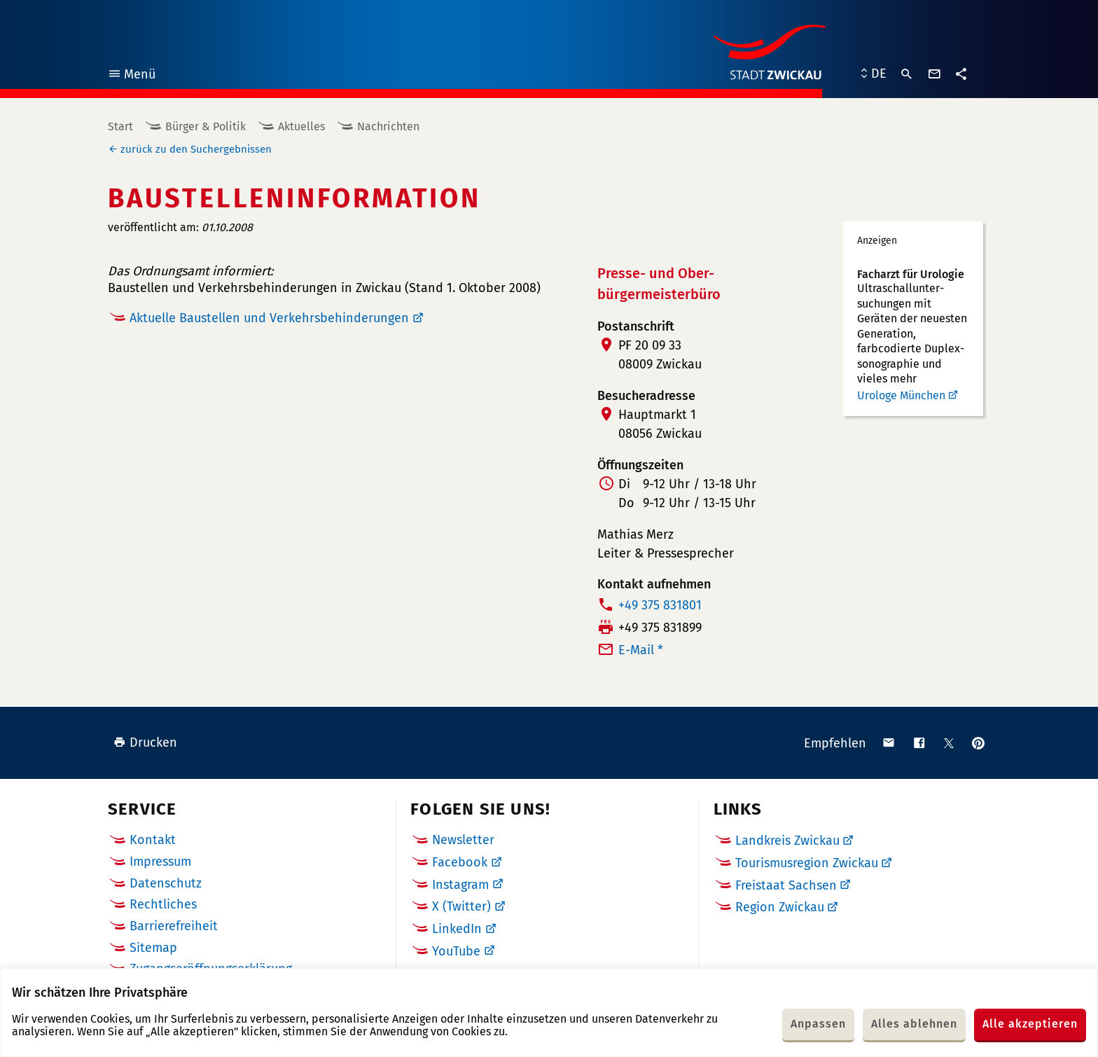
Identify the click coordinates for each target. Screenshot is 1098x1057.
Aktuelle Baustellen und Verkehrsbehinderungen (269, 318)
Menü (131, 76)
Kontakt (153, 840)
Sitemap (153, 947)
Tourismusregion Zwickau (806, 863)
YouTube (456, 951)
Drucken (145, 742)
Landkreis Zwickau (787, 840)
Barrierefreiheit (174, 926)
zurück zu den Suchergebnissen (196, 149)
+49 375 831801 (660, 605)
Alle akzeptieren (1030, 1023)
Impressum (160, 861)
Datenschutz (166, 883)
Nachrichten (388, 126)
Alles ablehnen (914, 1023)
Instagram (460, 884)
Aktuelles (301, 126)
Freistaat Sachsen (786, 885)
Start (120, 126)
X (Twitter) (461, 906)
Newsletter (463, 840)
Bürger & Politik (205, 126)
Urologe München (901, 395)
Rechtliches (163, 904)
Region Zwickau (779, 907)
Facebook (459, 862)
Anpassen (818, 1023)
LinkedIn (457, 929)
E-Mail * (640, 650)
